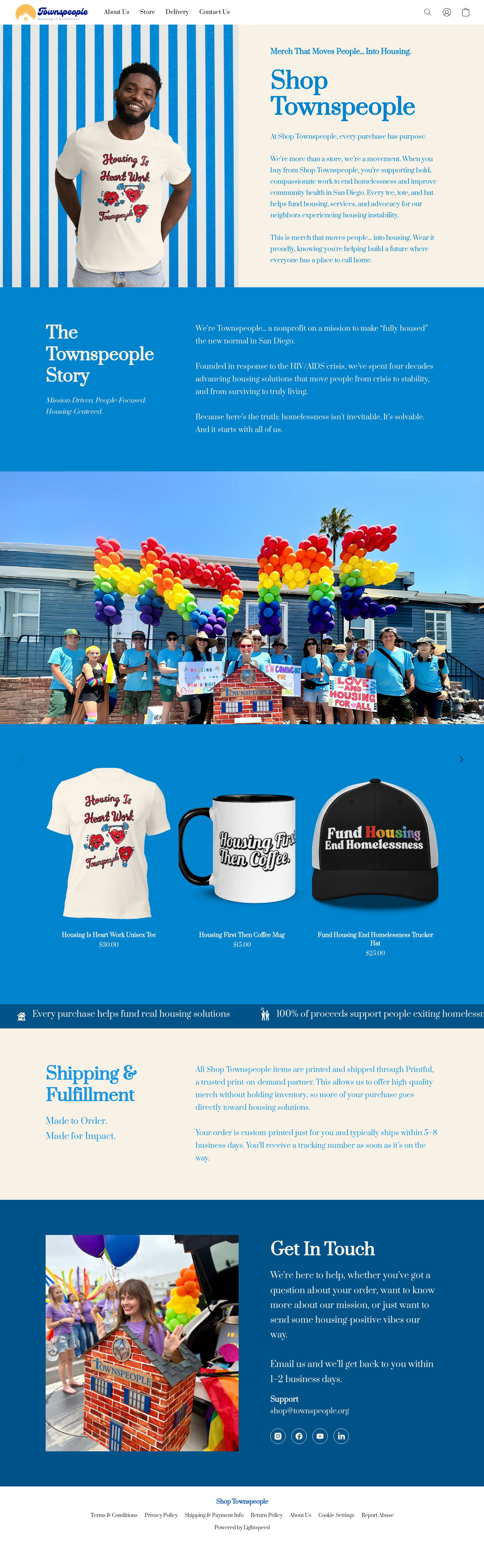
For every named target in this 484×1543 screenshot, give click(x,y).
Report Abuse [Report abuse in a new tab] (378, 1515)
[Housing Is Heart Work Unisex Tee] (109, 858)
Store (147, 12)
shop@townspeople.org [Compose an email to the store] (309, 1411)
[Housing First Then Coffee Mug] (242, 858)
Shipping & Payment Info (214, 1515)
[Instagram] (278, 1436)
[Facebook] (299, 1436)
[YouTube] (320, 1436)
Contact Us (214, 12)
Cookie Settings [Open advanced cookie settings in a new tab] (336, 1515)
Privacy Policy (161, 1515)
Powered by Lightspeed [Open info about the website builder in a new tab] (242, 1527)
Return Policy (267, 1515)
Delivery (177, 12)
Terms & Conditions (114, 1515)
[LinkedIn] (341, 1436)
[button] (52, 12)
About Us (117, 12)
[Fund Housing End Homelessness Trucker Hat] (375, 858)
